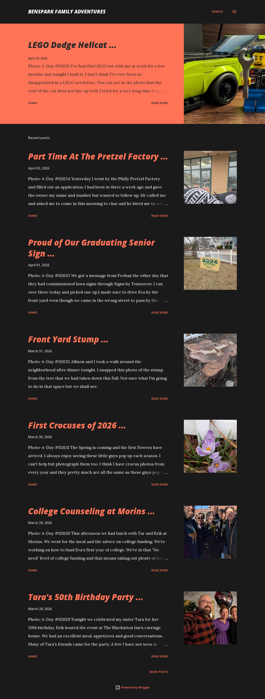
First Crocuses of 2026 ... (77, 425)
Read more (159, 103)
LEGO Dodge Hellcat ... (72, 44)
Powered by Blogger (132, 687)
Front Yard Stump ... (68, 339)
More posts (158, 672)
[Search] (217, 11)
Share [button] (32, 103)
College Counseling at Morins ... (91, 511)
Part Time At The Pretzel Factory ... (98, 156)
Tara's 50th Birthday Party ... (85, 597)
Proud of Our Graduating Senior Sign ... (91, 248)
